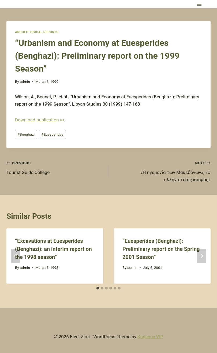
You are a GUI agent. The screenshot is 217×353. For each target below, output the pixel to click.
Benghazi (26, 134)
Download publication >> (40, 119)
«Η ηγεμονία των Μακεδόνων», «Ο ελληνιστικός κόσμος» (162, 170)
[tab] (97, 288)
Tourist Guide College (55, 167)
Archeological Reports (36, 32)
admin (25, 81)
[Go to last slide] (15, 256)
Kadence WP (150, 336)
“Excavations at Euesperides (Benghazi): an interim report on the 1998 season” (53, 249)
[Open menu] (199, 4)
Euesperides (52, 134)
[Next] (201, 256)
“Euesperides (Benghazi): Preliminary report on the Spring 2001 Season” (161, 249)
